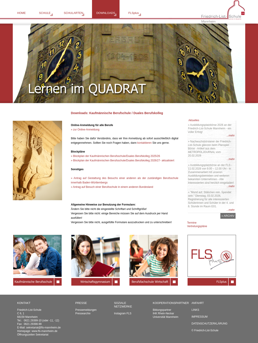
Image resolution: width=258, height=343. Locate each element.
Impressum (200, 316)
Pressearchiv (82, 313)
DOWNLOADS (105, 13)
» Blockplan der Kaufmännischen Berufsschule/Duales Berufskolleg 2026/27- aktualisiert (122, 160)
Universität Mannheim (165, 316)
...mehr (231, 135)
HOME (21, 13)
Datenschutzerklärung (209, 323)
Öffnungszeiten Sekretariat (32, 334)
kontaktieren (144, 142)
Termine (192, 222)
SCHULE (45, 13)
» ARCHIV (227, 215)
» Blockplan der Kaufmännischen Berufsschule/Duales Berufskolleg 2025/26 (115, 156)
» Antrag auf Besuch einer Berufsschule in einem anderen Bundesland (112, 186)
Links (195, 309)
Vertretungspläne (197, 226)
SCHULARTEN (73, 13)
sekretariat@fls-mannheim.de (43, 327)
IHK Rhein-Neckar (163, 313)
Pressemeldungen (86, 309)
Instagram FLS (122, 313)
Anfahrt (198, 303)
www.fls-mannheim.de (44, 331)
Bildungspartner (162, 309)
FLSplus (133, 13)
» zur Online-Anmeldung (85, 129)
